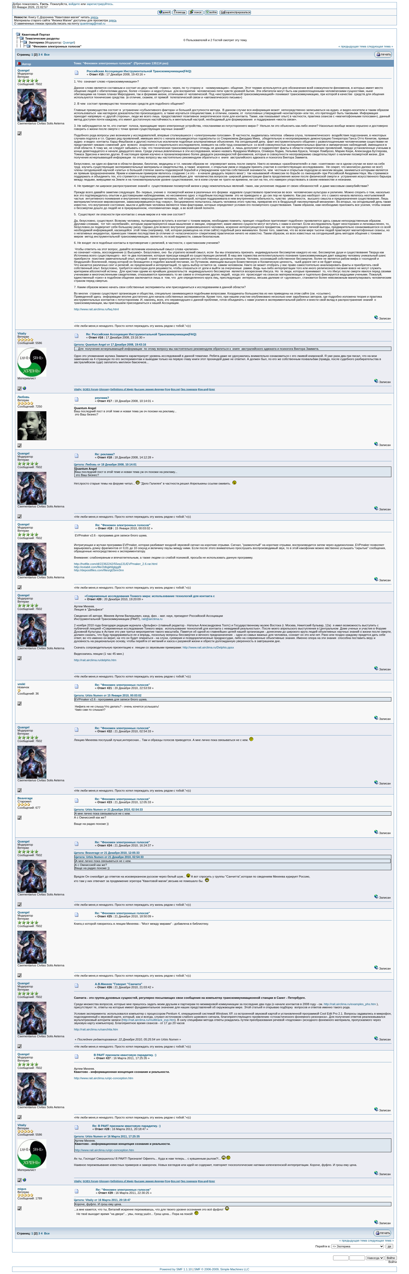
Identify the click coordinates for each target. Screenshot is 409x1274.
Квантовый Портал (36, 34)
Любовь (23, 397)
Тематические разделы (42, 38)
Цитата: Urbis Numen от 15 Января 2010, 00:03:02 (108, 695)
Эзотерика (36, 42)
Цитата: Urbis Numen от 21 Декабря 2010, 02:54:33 (108, 809)
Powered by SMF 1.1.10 (176, 1269)
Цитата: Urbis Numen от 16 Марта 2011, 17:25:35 (107, 1136)
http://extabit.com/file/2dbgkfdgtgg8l (97, 567)
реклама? (102, 397)
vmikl (21, 684)
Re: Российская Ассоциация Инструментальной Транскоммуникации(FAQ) (141, 334)
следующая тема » (380, 46)
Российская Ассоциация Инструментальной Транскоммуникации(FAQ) (139, 71)
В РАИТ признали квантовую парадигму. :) (125, 1055)
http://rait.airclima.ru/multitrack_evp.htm (149, 1019)
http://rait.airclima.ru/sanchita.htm (96, 1029)
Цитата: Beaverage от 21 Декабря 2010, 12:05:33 (107, 852)
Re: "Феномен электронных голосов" (122, 525)
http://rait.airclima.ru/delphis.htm (95, 660)
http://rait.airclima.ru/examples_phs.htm (350, 1004)
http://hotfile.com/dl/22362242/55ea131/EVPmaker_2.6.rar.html (115, 563)
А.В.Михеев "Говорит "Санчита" (118, 984)
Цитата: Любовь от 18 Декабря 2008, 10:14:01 (105, 464)
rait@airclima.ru (152, 619)
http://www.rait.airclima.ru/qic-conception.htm (103, 1078)
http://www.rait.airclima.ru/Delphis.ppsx (208, 647)
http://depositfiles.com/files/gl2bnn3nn (99, 570)
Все (47, 54)
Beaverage (24, 798)
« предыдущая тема (352, 46)
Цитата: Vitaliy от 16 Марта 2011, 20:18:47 (102, 1200)
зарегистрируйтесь (100, 4)
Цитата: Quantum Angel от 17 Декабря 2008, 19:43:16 (110, 344)
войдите (74, 4)
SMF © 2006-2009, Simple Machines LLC (221, 1269)
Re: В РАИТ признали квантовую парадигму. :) (126, 1125)
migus (21, 1188)
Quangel (68, 42)
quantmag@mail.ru (92, 23)
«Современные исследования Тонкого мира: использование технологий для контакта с (150, 596)
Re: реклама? (105, 454)
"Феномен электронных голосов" (56, 46)
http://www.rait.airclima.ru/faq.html (96, 309)
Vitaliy (21, 333)
